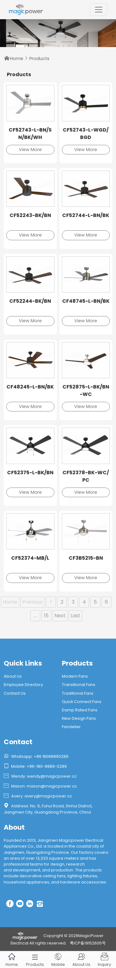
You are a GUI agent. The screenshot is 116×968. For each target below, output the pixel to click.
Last (75, 615)
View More (30, 149)
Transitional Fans (78, 684)
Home (16, 58)
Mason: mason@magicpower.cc (40, 786)
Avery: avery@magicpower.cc (38, 796)
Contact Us (15, 693)
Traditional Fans (77, 693)
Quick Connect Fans (81, 701)
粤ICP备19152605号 (88, 943)
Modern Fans (75, 676)
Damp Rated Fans (79, 710)
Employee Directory (23, 684)
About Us (13, 676)
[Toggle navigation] (98, 9)
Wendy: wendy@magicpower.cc (40, 776)
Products (39, 58)
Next (60, 615)
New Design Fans (79, 718)
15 (46, 615)
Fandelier (71, 726)
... (35, 615)
